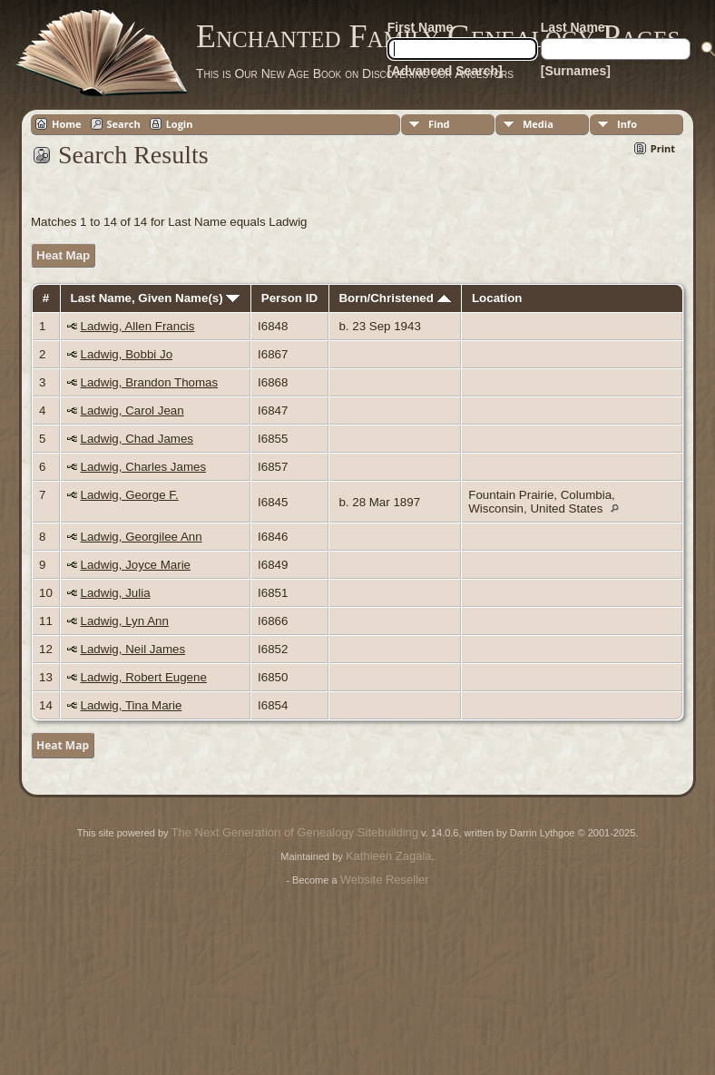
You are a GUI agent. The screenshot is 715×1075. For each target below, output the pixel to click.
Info (627, 124)
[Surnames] (576, 71)
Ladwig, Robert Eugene (144, 677)
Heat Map (63, 255)
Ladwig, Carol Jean (132, 410)
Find (439, 124)
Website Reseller (384, 879)
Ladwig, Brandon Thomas (150, 382)
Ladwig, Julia (116, 593)
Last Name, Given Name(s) (155, 298)
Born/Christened (394, 298)
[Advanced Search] (445, 71)
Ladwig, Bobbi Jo (127, 354)
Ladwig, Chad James (137, 438)
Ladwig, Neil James (133, 649)
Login (179, 124)
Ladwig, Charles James (144, 467)
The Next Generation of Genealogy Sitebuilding (294, 832)
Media (538, 124)
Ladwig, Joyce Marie (136, 565)
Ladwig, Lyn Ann (125, 621)
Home (67, 124)
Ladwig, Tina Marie (131, 705)
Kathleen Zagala (389, 856)
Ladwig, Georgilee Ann (141, 536)
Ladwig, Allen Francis (138, 326)
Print (663, 148)
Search (124, 124)
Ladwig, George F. (130, 495)
